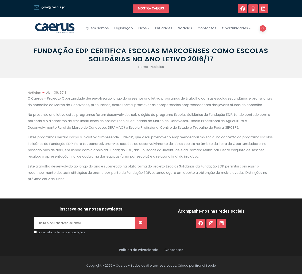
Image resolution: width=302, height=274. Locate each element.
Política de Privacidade (138, 249)
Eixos (144, 28)
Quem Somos (97, 28)
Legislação (123, 28)
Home (143, 66)
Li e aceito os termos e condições (61, 232)
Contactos (207, 28)
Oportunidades (236, 28)
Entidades (163, 28)
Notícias (185, 28)
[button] (151, 8)
